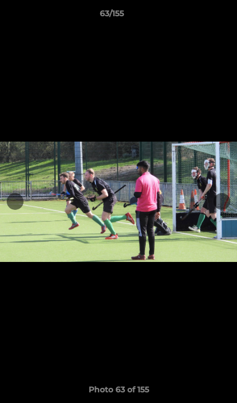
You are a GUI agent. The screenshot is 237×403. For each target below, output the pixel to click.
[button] (196, 16)
